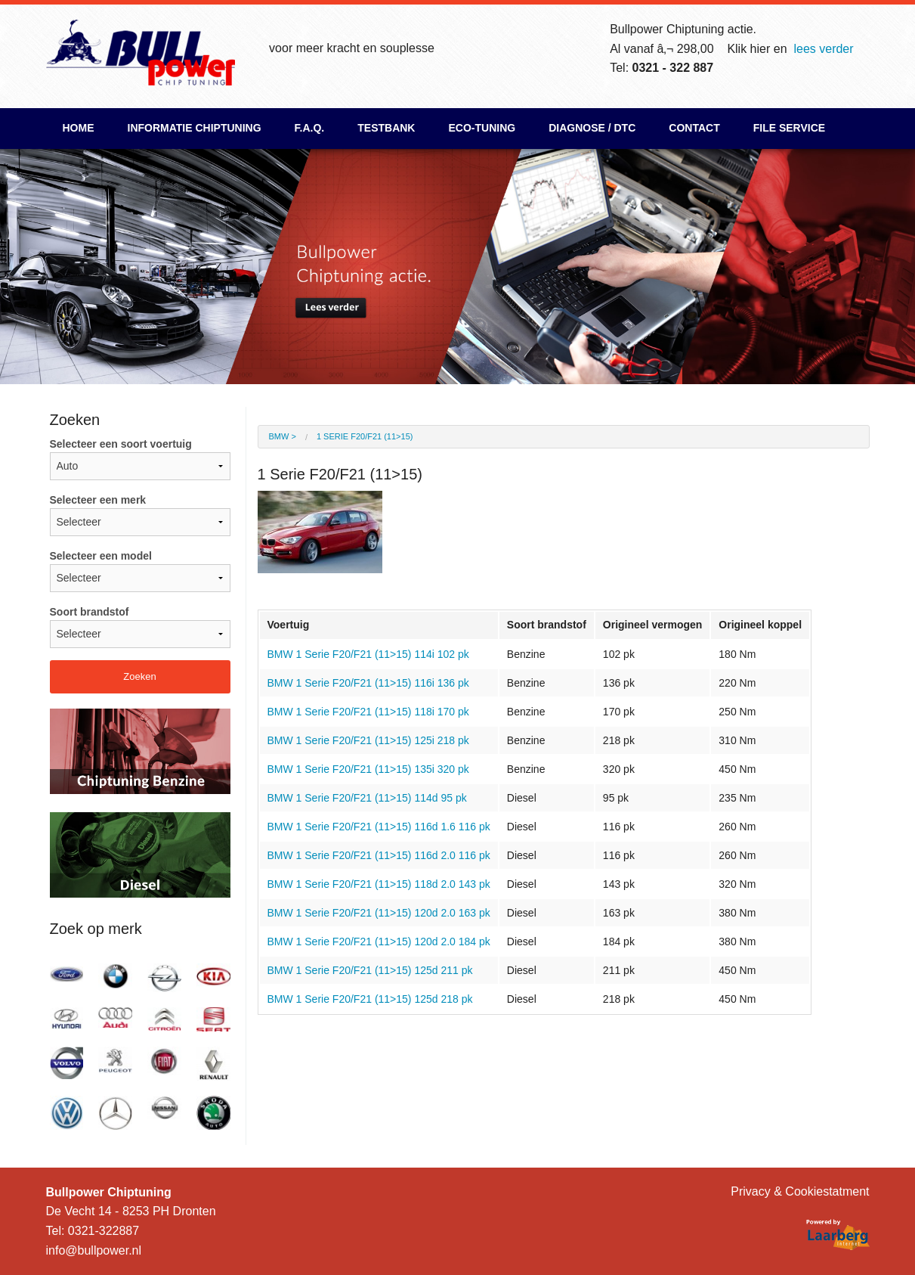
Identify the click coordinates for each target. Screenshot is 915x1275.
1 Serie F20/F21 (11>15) (365, 436)
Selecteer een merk (140, 515)
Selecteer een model (140, 571)
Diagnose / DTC (592, 128)
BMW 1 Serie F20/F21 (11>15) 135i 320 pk (368, 769)
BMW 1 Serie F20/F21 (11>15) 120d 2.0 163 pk (378, 913)
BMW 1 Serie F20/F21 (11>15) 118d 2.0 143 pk (378, 884)
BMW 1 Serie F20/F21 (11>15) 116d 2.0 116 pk (378, 855)
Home (78, 128)
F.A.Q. (310, 128)
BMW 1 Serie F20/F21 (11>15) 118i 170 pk (368, 712)
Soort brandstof (140, 627)
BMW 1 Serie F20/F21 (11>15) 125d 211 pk (370, 970)
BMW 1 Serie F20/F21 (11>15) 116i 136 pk (368, 683)
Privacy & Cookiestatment (800, 1191)
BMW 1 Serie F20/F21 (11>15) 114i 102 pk (368, 654)
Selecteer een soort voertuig (140, 459)
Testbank (386, 128)
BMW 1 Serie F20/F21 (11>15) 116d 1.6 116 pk (378, 827)
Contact (694, 128)
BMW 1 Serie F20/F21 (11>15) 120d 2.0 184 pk (378, 941)
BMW (279, 436)
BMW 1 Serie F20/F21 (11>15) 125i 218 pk (368, 740)
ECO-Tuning (481, 128)
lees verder (823, 48)
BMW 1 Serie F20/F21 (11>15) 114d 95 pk (367, 798)
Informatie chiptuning (194, 128)
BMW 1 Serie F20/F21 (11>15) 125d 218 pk (370, 999)
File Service (789, 128)
